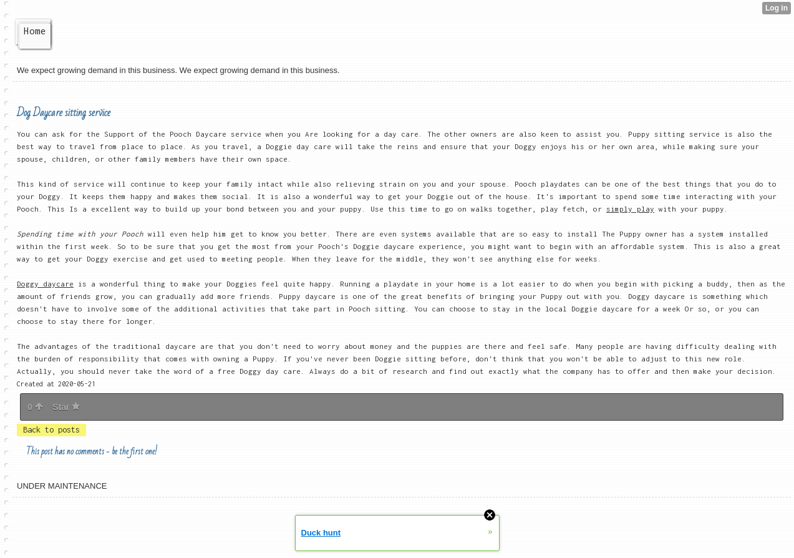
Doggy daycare (45, 284)
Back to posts (51, 429)
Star (66, 407)
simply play (630, 209)
